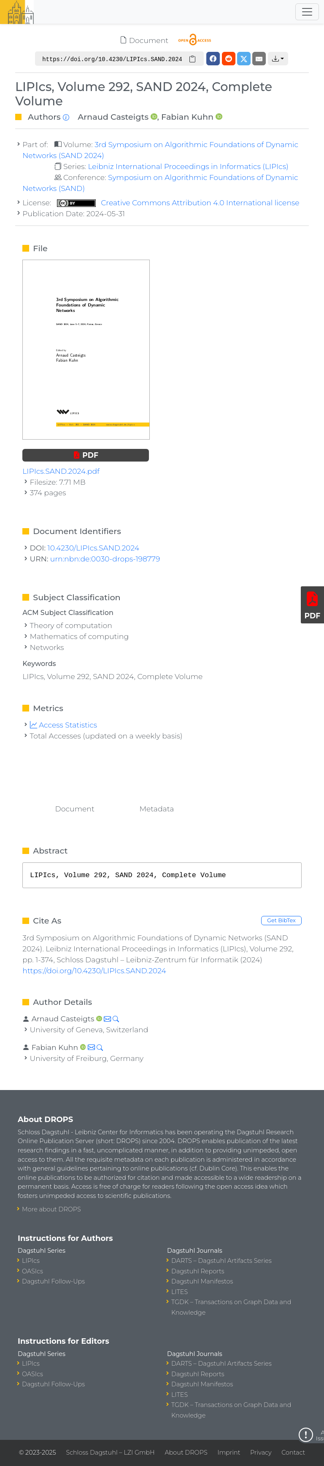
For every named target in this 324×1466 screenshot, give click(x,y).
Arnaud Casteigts (113, 117)
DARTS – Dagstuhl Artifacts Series (221, 1261)
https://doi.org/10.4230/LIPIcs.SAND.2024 (94, 970)
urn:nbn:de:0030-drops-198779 (105, 558)
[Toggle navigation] (307, 11)
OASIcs (32, 1271)
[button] (278, 58)
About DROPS (186, 1452)
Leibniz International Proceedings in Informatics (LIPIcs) (188, 166)
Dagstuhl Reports (197, 1271)
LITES (179, 1292)
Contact (293, 1452)
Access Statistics (63, 724)
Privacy (260, 1452)
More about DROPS (51, 1209)
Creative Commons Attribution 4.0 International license (178, 202)
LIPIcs (31, 1261)
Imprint (228, 1452)
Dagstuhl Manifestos (202, 1281)
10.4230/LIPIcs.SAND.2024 (93, 547)
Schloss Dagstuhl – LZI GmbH (110, 1452)
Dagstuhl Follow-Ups (53, 1281)
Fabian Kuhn (187, 117)
